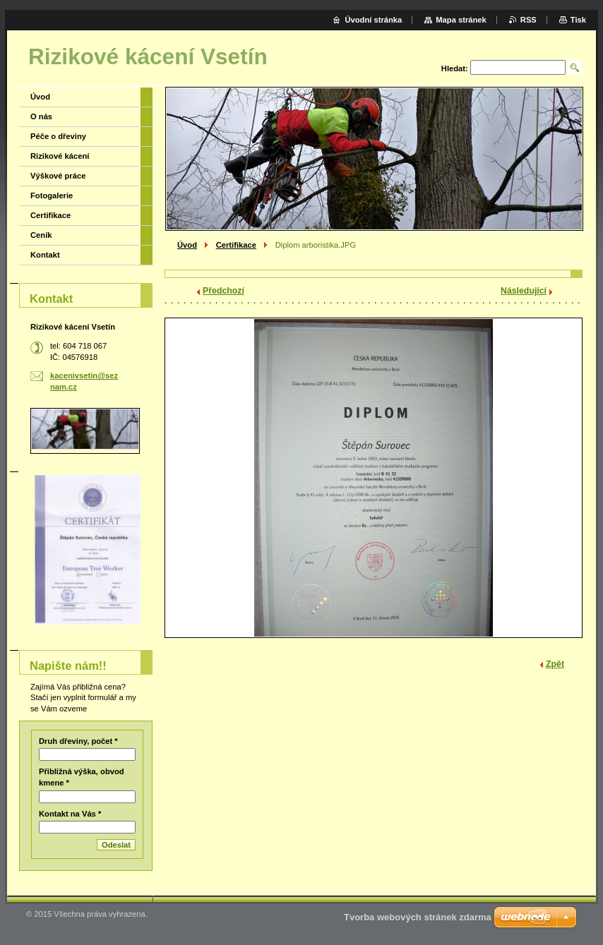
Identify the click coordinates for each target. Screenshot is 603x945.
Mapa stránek (461, 20)
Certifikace (236, 245)
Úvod (187, 245)
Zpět (555, 664)
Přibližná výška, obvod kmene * (81, 777)
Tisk (578, 20)
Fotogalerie (51, 195)
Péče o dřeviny (58, 136)
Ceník (41, 235)
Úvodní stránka (373, 20)
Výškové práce (57, 175)
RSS (528, 20)
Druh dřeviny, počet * (78, 741)
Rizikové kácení (59, 156)
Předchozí (223, 291)
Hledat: (454, 68)
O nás (41, 116)
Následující (524, 291)
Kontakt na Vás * (70, 813)
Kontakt (45, 255)
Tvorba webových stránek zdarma (417, 917)
